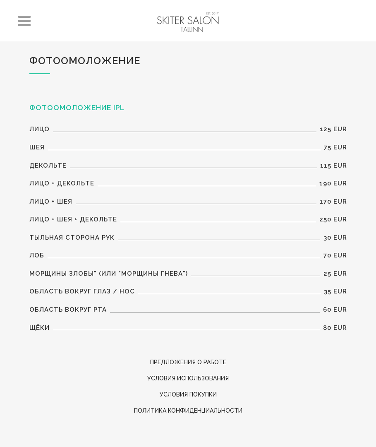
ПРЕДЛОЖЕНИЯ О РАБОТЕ (188, 362)
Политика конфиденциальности (188, 410)
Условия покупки (188, 394)
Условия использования (188, 378)
